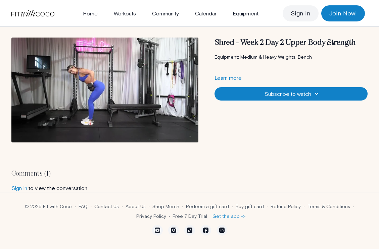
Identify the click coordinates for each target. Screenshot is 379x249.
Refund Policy (286, 206)
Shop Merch (165, 206)
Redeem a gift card (207, 206)
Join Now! (343, 13)
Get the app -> (228, 216)
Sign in (301, 13)
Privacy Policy (151, 216)
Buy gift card (250, 206)
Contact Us (106, 206)
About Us (136, 206)
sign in (19, 188)
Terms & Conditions (328, 206)
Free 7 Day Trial (190, 216)
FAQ (83, 206)
